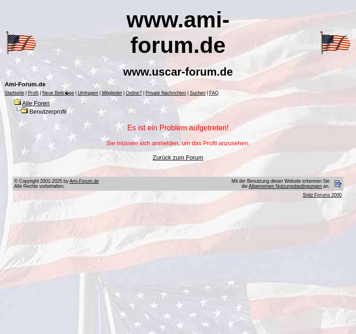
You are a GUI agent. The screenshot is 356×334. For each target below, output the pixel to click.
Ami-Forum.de (84, 181)
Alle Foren (36, 103)
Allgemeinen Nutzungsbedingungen (285, 186)
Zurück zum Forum (178, 157)
